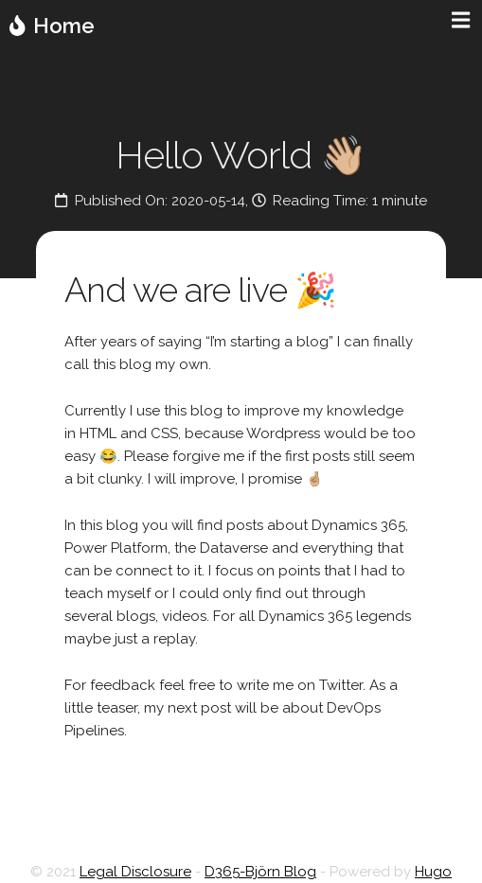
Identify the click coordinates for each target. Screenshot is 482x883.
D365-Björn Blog (260, 871)
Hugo (433, 871)
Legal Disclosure (135, 871)
